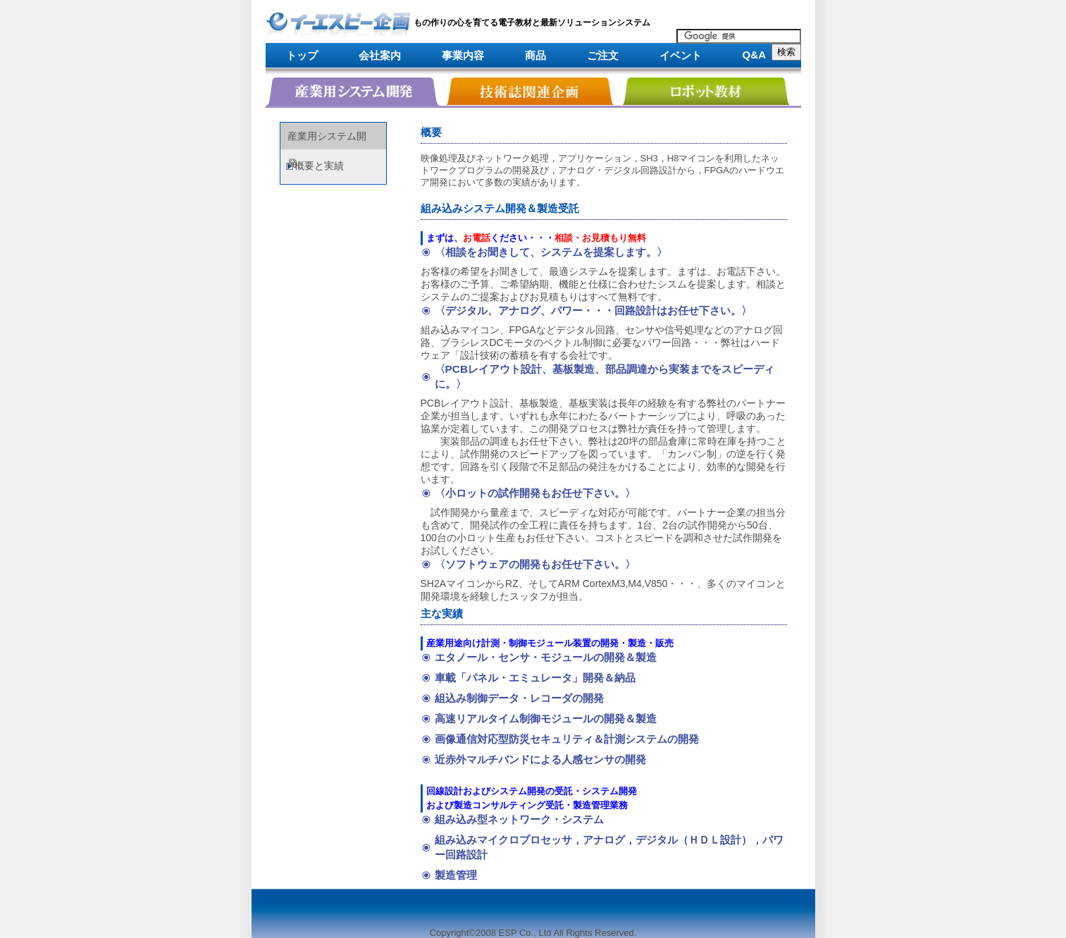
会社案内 (380, 55)
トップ (302, 55)
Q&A (755, 55)
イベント (680, 55)
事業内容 (463, 55)
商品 (535, 55)
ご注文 (603, 55)
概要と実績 (319, 165)
